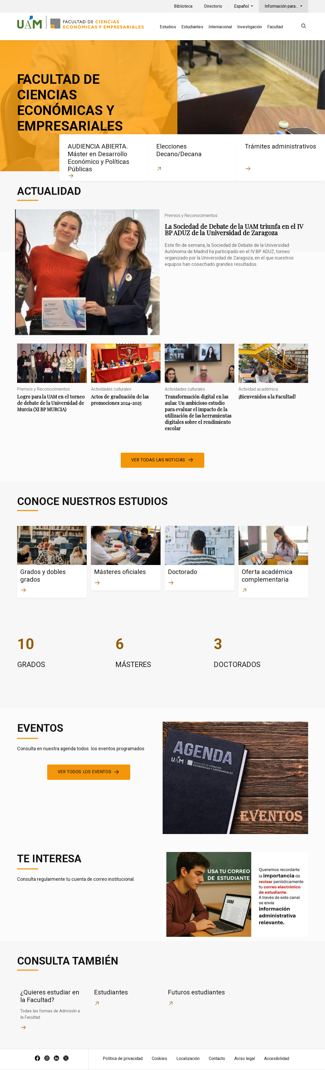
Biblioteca (183, 6)
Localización (188, 1058)
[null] (303, 26)
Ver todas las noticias (158, 459)
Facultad (275, 26)
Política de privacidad (123, 1058)
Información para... (282, 6)
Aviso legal (244, 1058)
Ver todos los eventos (84, 771)
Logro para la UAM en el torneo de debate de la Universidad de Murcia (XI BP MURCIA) (52, 382)
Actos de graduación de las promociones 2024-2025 (126, 379)
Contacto (217, 1058)
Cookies (159, 1058)
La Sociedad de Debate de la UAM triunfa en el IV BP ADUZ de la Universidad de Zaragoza (162, 272)
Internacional (220, 26)
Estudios (168, 26)
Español (242, 6)
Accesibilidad (276, 1058)
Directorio (213, 6)
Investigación (249, 26)
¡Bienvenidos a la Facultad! (273, 376)
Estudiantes (192, 26)
